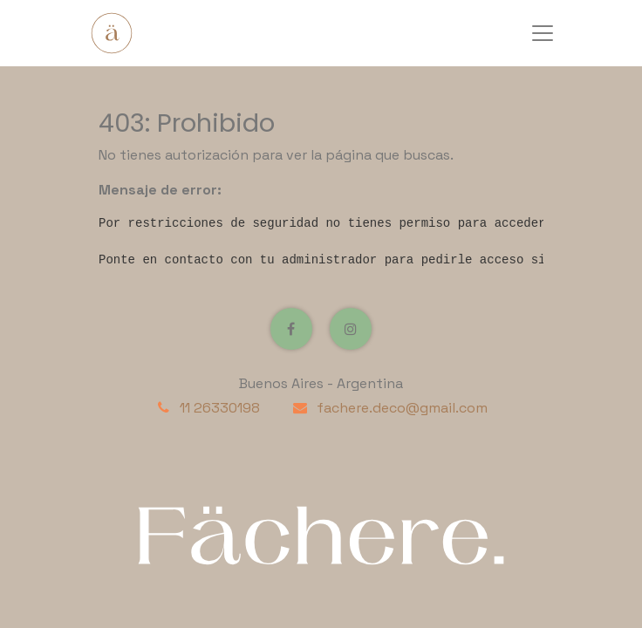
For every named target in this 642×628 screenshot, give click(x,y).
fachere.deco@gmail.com (402, 408)
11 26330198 (220, 408)
